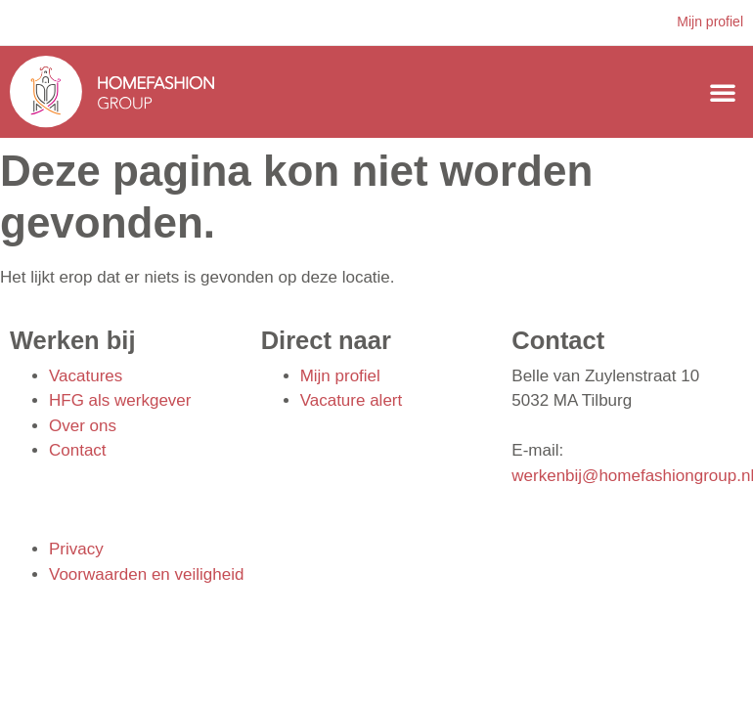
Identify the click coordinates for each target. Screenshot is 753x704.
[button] (722, 91)
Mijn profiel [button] (710, 21)
